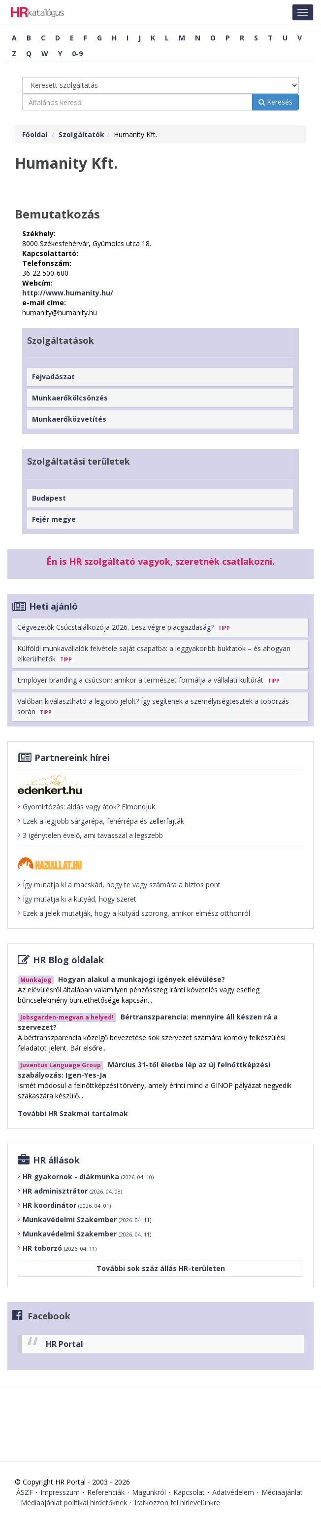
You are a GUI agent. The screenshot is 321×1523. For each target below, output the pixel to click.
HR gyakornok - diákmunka (88, 1176)
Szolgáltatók (81, 134)
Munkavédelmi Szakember (87, 1219)
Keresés (275, 102)
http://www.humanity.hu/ (67, 292)
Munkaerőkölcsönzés (70, 397)
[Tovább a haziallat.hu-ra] (160, 863)
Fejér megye (54, 519)
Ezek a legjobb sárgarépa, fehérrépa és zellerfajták (101, 821)
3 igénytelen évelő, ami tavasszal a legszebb (90, 835)
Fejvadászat (53, 376)
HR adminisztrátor (72, 1191)
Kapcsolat (189, 1492)
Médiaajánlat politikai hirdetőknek (74, 1502)
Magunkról (149, 1492)
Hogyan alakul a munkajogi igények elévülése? (141, 979)
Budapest (49, 498)
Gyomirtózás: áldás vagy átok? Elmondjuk (86, 807)
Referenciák (106, 1492)
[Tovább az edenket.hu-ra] (160, 784)
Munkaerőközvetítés (69, 419)
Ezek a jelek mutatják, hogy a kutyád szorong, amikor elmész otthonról (134, 913)
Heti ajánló (53, 606)
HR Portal (64, 1344)
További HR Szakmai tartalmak (73, 1113)
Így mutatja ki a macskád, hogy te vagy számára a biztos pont (119, 885)
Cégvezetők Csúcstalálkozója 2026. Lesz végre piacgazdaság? (124, 627)
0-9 (77, 53)
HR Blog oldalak (68, 960)
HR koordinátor (67, 1205)
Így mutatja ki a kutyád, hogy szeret (77, 899)
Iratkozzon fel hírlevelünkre (177, 1502)
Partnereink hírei (72, 757)
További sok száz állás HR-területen (160, 1268)
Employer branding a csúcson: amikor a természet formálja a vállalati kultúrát (149, 680)
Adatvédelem (233, 1492)
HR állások (56, 1160)
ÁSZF (24, 1492)
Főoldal (34, 134)
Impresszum (60, 1492)
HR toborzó (59, 1248)
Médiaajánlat (282, 1492)
